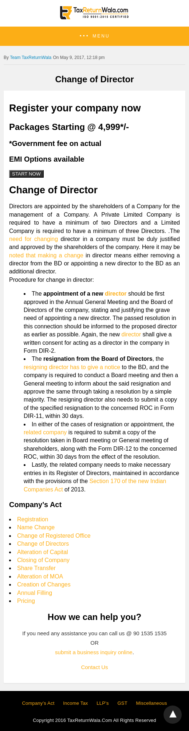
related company (45, 432)
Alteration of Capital (42, 552)
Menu (101, 36)
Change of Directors (43, 544)
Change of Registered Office (54, 536)
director (116, 294)
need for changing (33, 239)
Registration (32, 519)
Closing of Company (43, 560)
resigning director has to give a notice (72, 367)
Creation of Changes (44, 584)
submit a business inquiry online (94, 652)
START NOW (26, 174)
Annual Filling (34, 593)
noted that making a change (46, 255)
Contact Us (94, 667)
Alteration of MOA (40, 576)
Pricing (26, 601)
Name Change (36, 527)
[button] (94, 36)
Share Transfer (36, 568)
